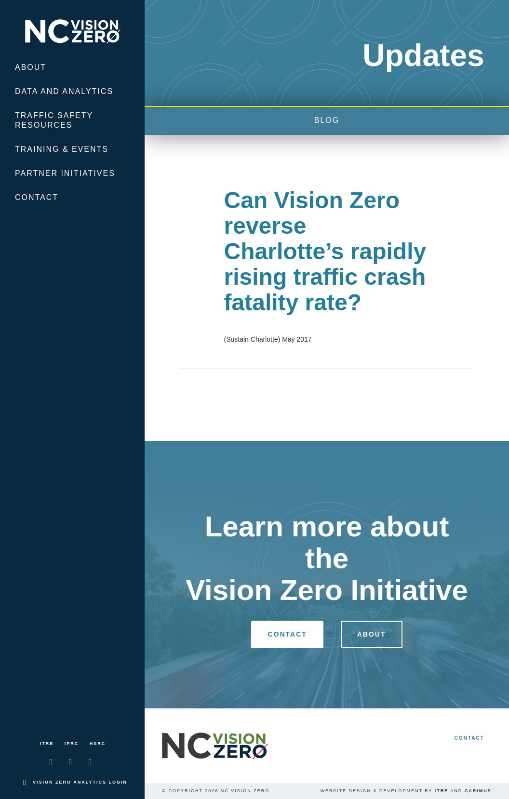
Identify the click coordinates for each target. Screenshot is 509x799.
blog (326, 120)
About (30, 67)
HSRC (98, 743)
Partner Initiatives (65, 173)
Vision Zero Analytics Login (80, 782)
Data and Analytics (64, 91)
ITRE (47, 743)
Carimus (478, 790)
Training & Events (61, 149)
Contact (36, 197)
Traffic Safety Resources (54, 120)
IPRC (72, 743)
